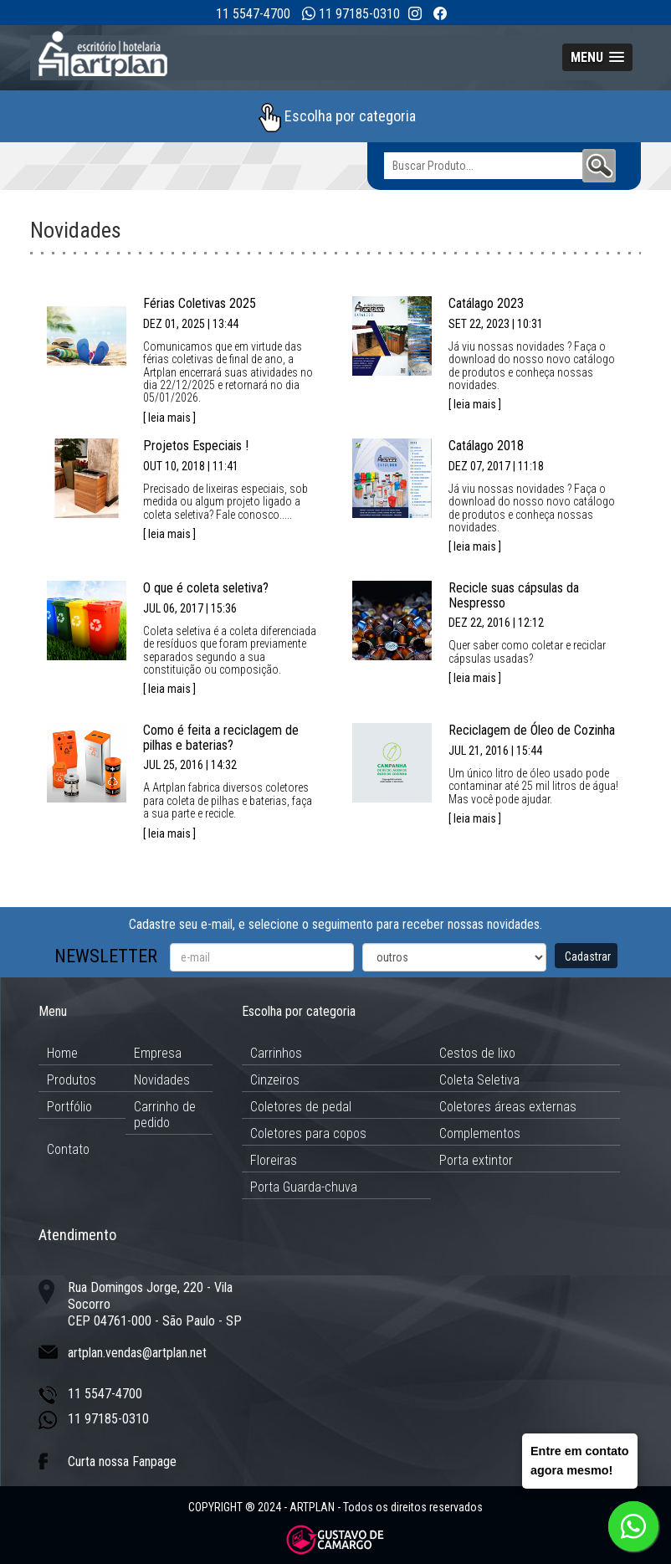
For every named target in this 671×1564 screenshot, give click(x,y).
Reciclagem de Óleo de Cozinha (531, 730)
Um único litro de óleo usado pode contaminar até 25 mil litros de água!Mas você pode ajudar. (533, 786)
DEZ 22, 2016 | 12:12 (496, 622)
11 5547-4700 (253, 14)
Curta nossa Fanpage (122, 1461)
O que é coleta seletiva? (206, 588)
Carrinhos (276, 1053)
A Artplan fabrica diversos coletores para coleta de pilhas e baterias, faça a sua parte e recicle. (227, 800)
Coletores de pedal (300, 1107)
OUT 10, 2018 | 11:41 (190, 466)
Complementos (479, 1133)
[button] (597, 57)
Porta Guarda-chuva (303, 1187)
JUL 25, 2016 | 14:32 (190, 765)
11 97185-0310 (359, 14)
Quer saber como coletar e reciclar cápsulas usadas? (527, 651)
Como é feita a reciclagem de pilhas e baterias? (221, 737)
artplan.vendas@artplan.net (137, 1353)
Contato (68, 1149)
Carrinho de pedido (165, 1115)
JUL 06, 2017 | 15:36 (190, 608)
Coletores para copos (308, 1133)
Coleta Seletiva (479, 1080)
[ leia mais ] (169, 417)
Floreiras (273, 1160)
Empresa (158, 1053)
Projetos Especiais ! (195, 446)
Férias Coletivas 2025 (199, 303)
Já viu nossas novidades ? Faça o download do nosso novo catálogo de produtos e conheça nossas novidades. (531, 366)
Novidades (162, 1080)
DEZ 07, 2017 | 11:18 (496, 466)
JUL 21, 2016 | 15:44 (495, 750)
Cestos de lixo (477, 1053)
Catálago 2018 (486, 446)
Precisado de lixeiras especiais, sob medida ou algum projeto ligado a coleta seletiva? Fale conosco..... (225, 501)
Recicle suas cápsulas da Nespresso (513, 595)
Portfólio (69, 1107)
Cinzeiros (275, 1080)
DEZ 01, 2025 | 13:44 (190, 324)
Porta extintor (476, 1160)
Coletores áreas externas (507, 1107)
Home (62, 1053)
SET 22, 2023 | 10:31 (495, 324)
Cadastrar (588, 956)
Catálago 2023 (486, 303)
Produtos (71, 1080)
